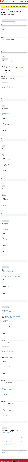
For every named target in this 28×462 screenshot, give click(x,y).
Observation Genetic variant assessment (8, 277)
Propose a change (17, 461)
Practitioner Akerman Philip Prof (7, 66)
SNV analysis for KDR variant (5, 395)
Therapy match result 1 (5, 415)
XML (6, 9)
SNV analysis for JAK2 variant (5, 394)
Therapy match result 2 (5, 416)
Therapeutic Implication (6, 306)
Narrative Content (3, 9)
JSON (8, 9)
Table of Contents (3, 461)
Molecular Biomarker (6, 82)
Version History (9, 461)
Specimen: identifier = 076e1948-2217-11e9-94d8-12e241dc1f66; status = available (12, 92)
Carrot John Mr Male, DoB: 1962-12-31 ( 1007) (8, 45)
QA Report (7, 461)
